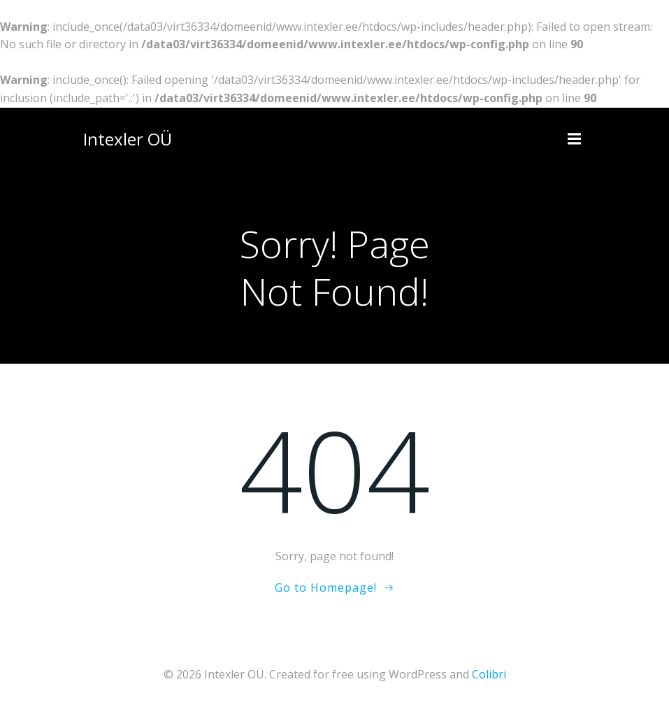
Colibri (489, 674)
